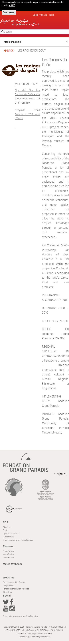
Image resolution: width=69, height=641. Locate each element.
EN (61, 474)
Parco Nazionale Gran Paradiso (16, 589)
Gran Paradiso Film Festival (14, 582)
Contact (6, 530)
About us (7, 527)
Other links (7, 592)
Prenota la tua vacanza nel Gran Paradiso (20, 616)
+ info (12, 4)
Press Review (8, 551)
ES (65, 474)
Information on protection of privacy (18, 540)
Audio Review (8, 558)
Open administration (11, 534)
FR (58, 474)
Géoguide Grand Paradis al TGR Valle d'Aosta (27, 114)
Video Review (8, 554)
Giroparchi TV (8, 586)
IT (54, 474)
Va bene (8, 11)
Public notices (8, 537)
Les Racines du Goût (32, 50)
